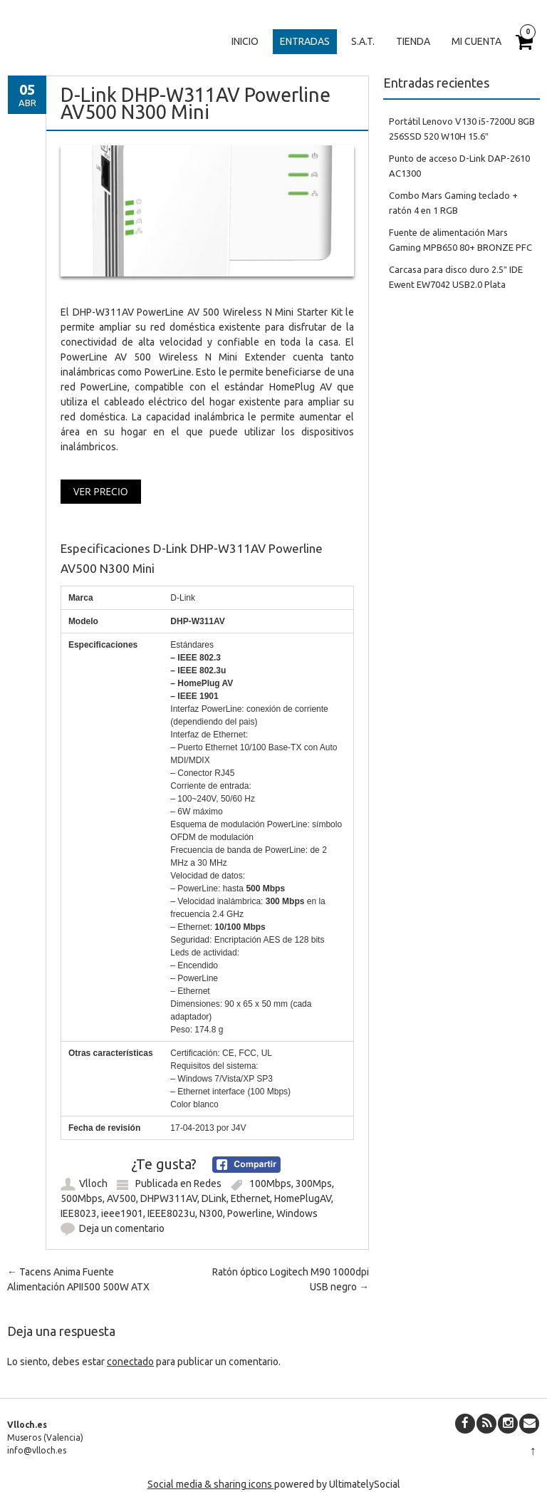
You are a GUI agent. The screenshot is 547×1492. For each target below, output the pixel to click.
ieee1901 (122, 1213)
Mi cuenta (476, 41)
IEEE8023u (171, 1213)
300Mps (314, 1183)
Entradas (305, 41)
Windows (297, 1213)
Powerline (249, 1213)
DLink (214, 1198)
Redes (208, 1183)
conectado (130, 1361)
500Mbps (82, 1198)
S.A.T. (363, 41)
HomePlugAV (302, 1198)
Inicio (245, 41)
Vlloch (93, 1183)
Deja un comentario (122, 1228)
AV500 (121, 1198)
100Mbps (270, 1183)
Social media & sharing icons (210, 1484)
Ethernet (250, 1198)
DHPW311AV (168, 1198)
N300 (211, 1213)
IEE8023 (79, 1213)
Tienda (413, 41)
